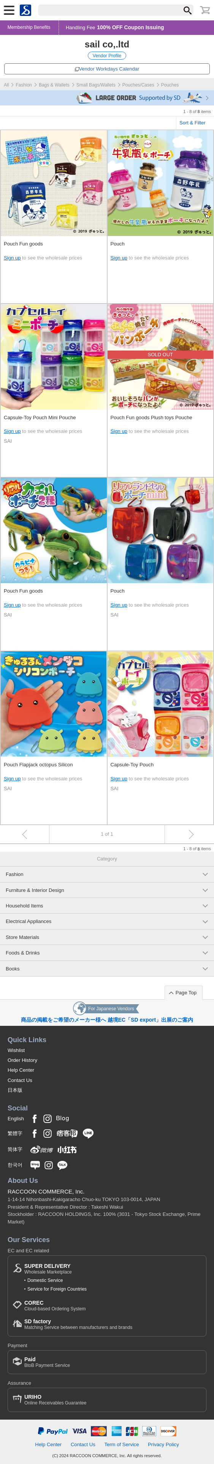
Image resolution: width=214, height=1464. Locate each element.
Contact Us (20, 1080)
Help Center (21, 1070)
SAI (8, 441)
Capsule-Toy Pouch (132, 764)
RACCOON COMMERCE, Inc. (46, 1191)
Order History (22, 1060)
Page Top (186, 992)
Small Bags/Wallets (96, 85)
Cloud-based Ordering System (55, 1305)
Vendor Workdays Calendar (109, 69)
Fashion (24, 85)
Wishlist (16, 1050)
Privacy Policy (163, 1444)
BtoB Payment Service (47, 1362)
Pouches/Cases (138, 85)
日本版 (15, 1090)
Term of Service (121, 1444)
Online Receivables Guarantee (55, 1400)
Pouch (118, 244)
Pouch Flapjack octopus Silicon (38, 764)
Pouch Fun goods (23, 244)
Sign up (12, 258)
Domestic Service (45, 1280)
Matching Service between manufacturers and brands (78, 1324)
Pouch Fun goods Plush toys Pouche (151, 417)
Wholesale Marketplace (48, 1269)
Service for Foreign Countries (57, 1289)
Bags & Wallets (54, 85)
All (6, 85)
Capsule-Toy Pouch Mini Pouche (40, 417)
